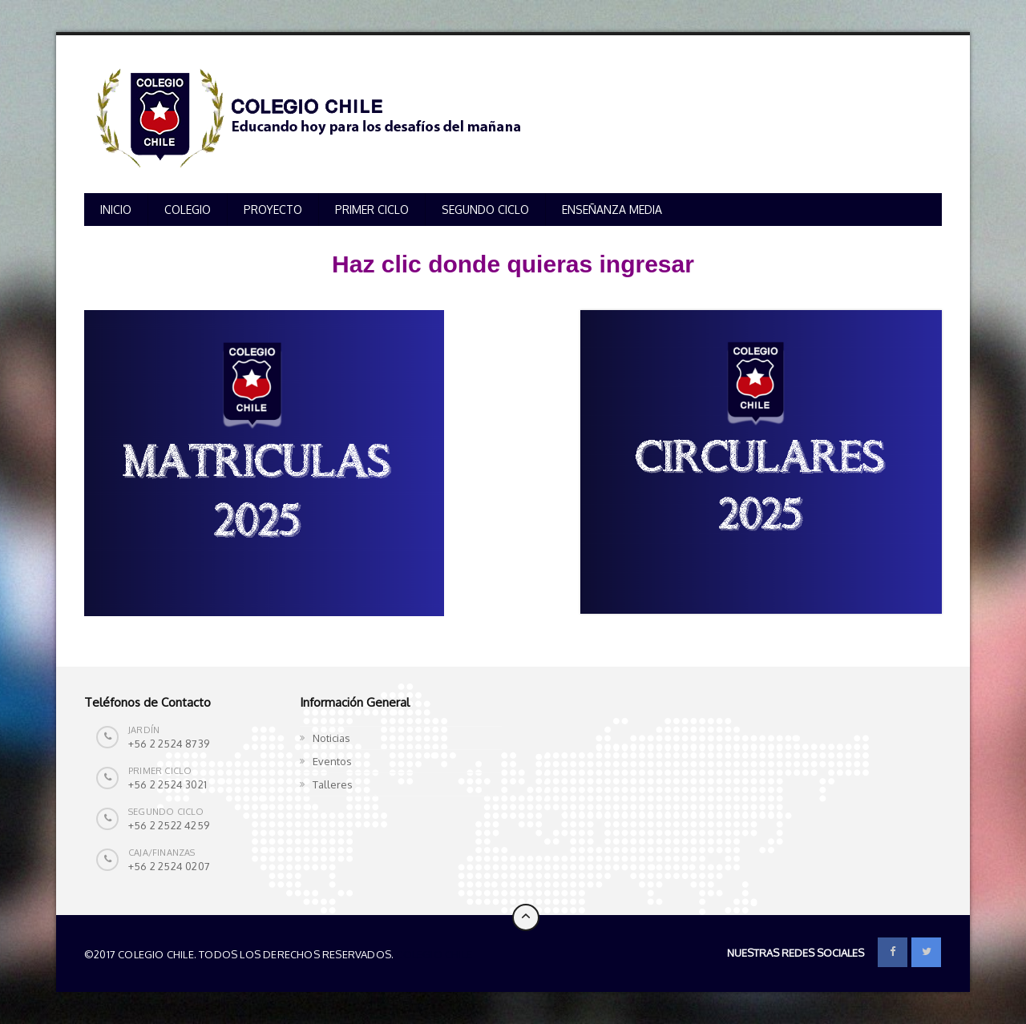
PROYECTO (273, 209)
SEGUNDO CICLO (485, 209)
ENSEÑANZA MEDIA (612, 209)
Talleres (333, 784)
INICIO (115, 209)
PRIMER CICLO (372, 209)
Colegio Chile (434, 954)
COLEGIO (187, 209)
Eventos (332, 761)
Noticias (331, 738)
